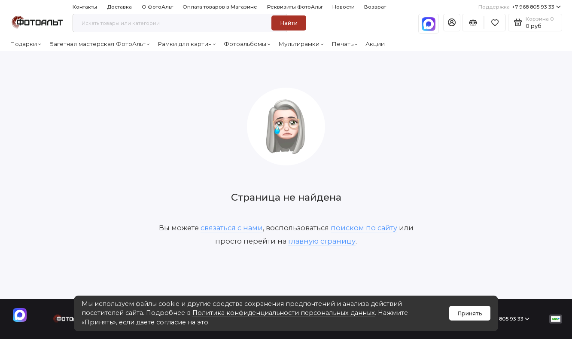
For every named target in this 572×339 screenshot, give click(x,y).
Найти (289, 23)
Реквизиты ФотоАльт (295, 7)
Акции (375, 43)
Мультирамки (301, 43)
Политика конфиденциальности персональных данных (283, 313)
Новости (343, 7)
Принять (469, 313)
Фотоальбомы (247, 43)
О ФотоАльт (157, 7)
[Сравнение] (473, 23)
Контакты (85, 7)
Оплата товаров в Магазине (220, 7)
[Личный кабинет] (451, 23)
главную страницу (322, 241)
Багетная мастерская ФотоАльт (99, 43)
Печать (345, 43)
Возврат (375, 7)
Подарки (25, 43)
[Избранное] (494, 23)
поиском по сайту (364, 227)
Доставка (119, 7)
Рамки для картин (187, 43)
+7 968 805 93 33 (519, 7)
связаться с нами (232, 227)
